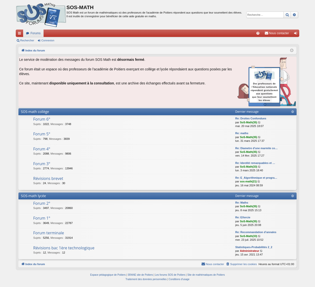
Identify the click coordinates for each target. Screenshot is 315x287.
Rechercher (27, 40)
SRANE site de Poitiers (140, 274)
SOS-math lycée (33, 195)
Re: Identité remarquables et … (255, 162)
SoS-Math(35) (248, 122)
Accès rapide (20, 34)
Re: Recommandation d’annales (255, 232)
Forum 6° (41, 119)
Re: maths (241, 133)
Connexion (47, 40)
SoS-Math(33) (248, 166)
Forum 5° (41, 134)
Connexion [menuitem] (296, 34)
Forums (36, 33)
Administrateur (249, 250)
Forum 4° (41, 149)
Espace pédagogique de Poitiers (108, 274)
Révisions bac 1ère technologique (63, 248)
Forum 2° (41, 203)
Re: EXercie (242, 217)
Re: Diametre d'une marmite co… (256, 148)
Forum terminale (48, 233)
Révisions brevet (48, 178)
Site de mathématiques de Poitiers (206, 274)
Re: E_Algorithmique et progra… (256, 177)
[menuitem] (258, 33)
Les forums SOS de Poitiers (170, 274)
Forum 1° (41, 218)
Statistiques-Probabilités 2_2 (253, 247)
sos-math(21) (248, 181)
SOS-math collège (35, 111)
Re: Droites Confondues (250, 118)
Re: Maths (241, 202)
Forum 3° (41, 163)
